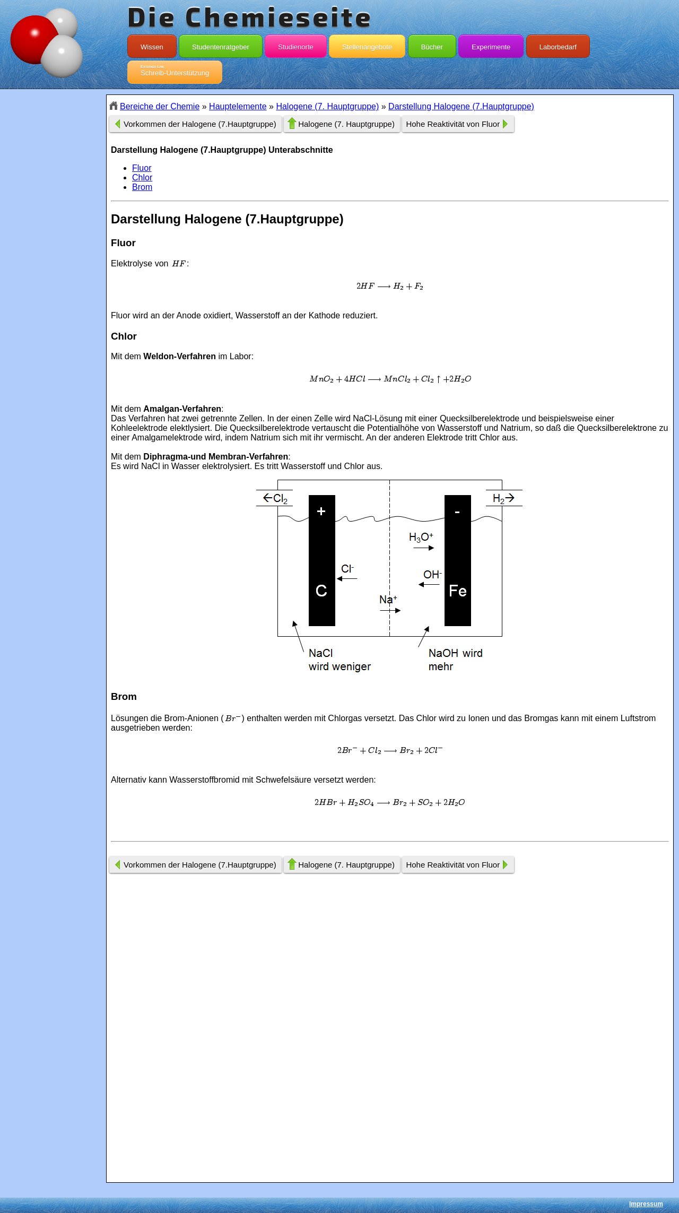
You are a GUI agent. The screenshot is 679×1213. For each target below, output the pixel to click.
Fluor (141, 167)
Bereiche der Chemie (159, 106)
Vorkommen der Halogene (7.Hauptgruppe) (200, 123)
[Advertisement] (53, 283)
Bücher (432, 44)
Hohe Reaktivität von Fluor (453, 123)
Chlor (142, 177)
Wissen (152, 44)
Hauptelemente (238, 106)
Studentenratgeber (220, 44)
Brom (142, 187)
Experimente (491, 44)
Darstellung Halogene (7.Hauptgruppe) (461, 106)
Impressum (646, 1204)
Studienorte (296, 44)
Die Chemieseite (250, 16)
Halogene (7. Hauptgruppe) (327, 106)
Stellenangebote (367, 44)
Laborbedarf (558, 44)
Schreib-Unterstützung (175, 70)
